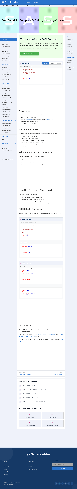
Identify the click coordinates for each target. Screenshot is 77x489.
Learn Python (70, 53)
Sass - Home (5, 39)
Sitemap (6, 474)
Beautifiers (69, 60)
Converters (69, 62)
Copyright (6, 469)
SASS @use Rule (6, 90)
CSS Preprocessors (71, 65)
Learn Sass (69, 46)
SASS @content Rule (7, 100)
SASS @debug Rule (6, 112)
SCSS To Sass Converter (7, 153)
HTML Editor (31, 461)
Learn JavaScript (71, 49)
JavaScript (27, 5)
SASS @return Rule (6, 104)
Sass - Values (5, 139)
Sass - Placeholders (6, 77)
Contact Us (6, 466)
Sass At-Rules (5, 83)
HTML (7, 5)
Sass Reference (6, 157)
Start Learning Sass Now (29, 53)
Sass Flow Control (7, 120)
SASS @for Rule (5, 128)
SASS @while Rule (6, 132)
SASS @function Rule (7, 102)
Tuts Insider (10, 2)
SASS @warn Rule (6, 116)
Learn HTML (70, 39)
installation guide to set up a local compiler (45, 334)
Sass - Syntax (5, 49)
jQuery (44, 5)
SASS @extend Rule (6, 107)
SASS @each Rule (6, 125)
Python (39, 5)
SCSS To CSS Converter (7, 150)
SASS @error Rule (6, 114)
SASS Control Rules (6, 123)
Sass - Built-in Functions (7, 159)
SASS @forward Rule (7, 93)
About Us (6, 464)
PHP (13, 5)
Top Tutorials (71, 37)
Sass (22, 5)
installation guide (49, 119)
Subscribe (62, 468)
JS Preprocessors (71, 67)
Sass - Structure (5, 51)
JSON (50, 5)
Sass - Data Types (6, 56)
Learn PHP (69, 42)
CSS (17, 5)
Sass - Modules (5, 79)
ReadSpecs (11, 484)
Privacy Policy (7, 472)
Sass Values (5, 136)
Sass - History (5, 44)
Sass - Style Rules (6, 60)
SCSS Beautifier (5, 148)
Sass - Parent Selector (7, 74)
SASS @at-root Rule (6, 109)
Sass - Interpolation (6, 69)
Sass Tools (5, 143)
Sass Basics (5, 37)
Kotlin (33, 5)
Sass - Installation (6, 46)
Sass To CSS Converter (7, 146)
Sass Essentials (6, 64)
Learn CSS (69, 44)
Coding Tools (36, 2)
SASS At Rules (5, 86)
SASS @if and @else (6, 130)
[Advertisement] (8, 181)
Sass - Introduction (6, 42)
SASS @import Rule (6, 88)
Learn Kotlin (70, 51)
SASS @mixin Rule (6, 95)
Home (3, 32)
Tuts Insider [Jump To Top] (39, 454)
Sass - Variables (5, 58)
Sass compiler (29, 119)
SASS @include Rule (6, 97)
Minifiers (69, 69)
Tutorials (28, 2)
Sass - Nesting (5, 67)
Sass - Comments (6, 53)
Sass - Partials (5, 72)
